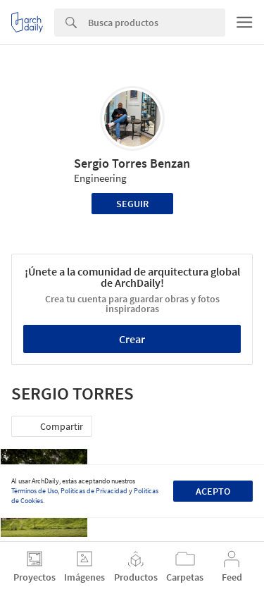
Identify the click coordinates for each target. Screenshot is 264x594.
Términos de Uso (34, 490)
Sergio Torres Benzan (132, 163)
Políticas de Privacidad (94, 490)
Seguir (132, 203)
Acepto (213, 491)
